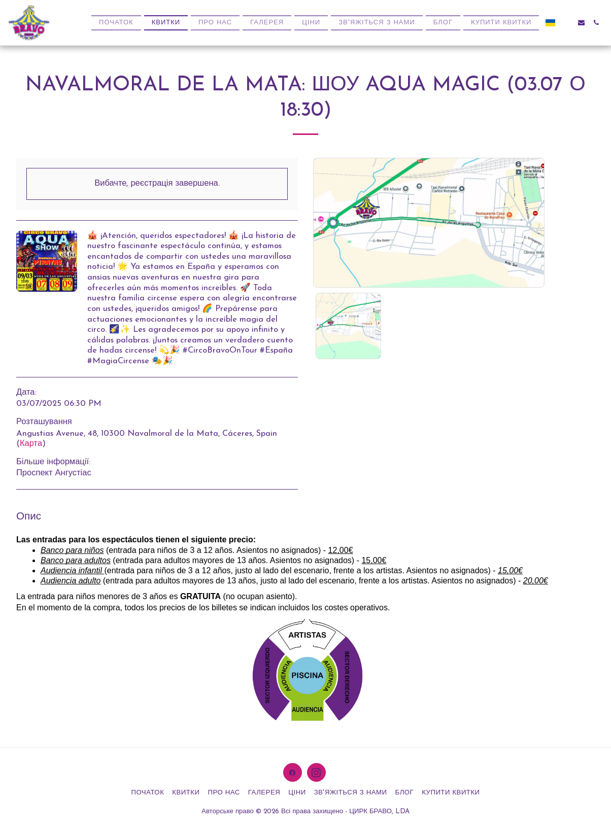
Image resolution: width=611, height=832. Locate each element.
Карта (31, 444)
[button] (566, 22)
